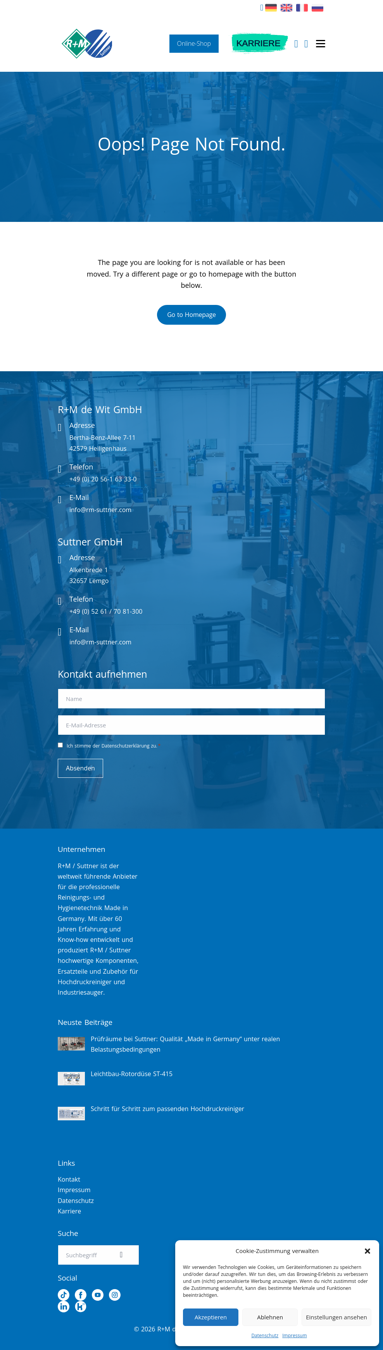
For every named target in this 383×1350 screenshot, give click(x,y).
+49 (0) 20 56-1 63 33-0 (103, 479)
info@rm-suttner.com (100, 509)
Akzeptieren (211, 1317)
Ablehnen (270, 1317)
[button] (367, 1251)
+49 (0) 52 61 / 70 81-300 (106, 611)
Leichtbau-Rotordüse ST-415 (132, 1074)
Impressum (294, 1335)
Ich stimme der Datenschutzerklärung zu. (113, 745)
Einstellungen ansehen (336, 1317)
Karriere (261, 43)
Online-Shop (201, 43)
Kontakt (69, 1179)
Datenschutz (264, 1335)
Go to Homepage (191, 314)
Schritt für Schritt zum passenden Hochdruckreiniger (167, 1108)
